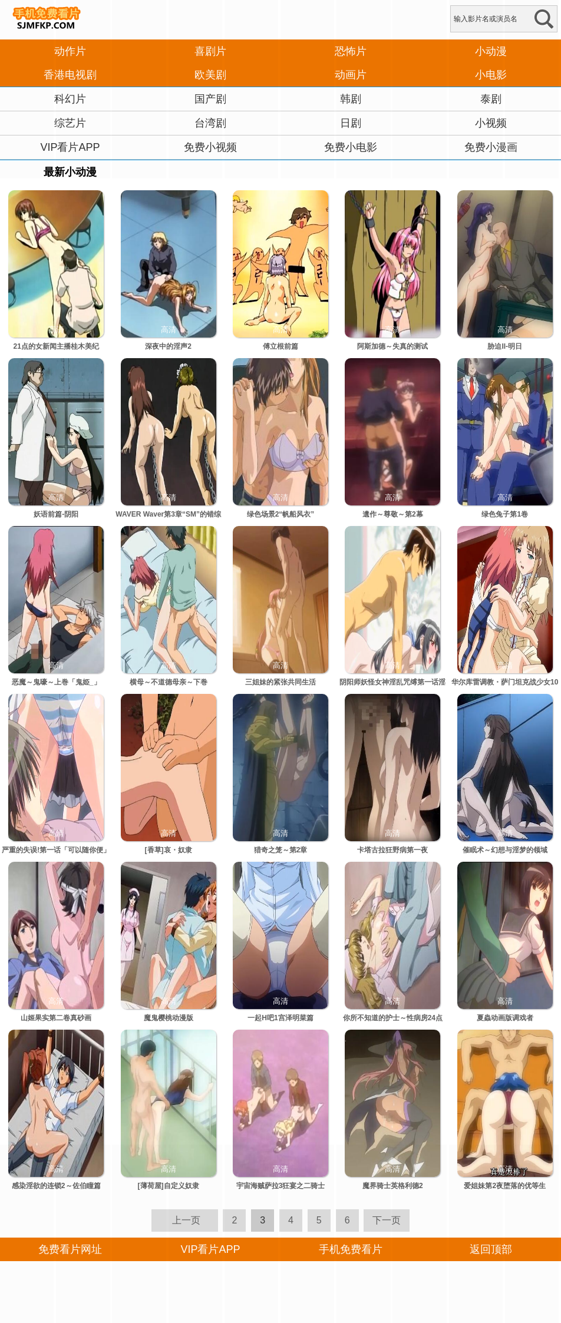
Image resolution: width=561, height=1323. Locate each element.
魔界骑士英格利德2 (392, 1186)
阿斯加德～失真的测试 (392, 346)
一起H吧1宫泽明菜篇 (280, 1018)
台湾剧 (210, 123)
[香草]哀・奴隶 (168, 850)
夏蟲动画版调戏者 (505, 1018)
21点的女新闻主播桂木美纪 (56, 346)
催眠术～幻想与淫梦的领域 (505, 850)
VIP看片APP (70, 147)
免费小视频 (210, 147)
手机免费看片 (350, 1249)
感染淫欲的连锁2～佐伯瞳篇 (56, 1186)
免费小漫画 (490, 147)
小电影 (491, 75)
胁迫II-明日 (504, 346)
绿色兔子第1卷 (504, 514)
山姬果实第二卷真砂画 (56, 1018)
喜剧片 (210, 51)
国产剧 (210, 99)
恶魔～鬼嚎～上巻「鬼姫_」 (56, 682)
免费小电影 (350, 147)
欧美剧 (210, 75)
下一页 (386, 1220)
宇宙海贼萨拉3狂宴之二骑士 (280, 1186)
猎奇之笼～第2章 (281, 850)
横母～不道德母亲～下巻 (168, 682)
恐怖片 (351, 51)
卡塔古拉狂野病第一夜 (392, 850)
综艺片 (70, 123)
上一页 (186, 1220)
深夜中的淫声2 (168, 346)
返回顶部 (491, 1249)
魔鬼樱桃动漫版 (168, 1018)
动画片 (351, 75)
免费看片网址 (70, 1249)
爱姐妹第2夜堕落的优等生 (505, 1186)
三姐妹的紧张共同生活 (280, 682)
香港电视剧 (70, 75)
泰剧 (490, 99)
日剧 (350, 123)
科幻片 (70, 99)
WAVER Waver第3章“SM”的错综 (168, 514)
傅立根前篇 (280, 346)
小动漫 (491, 51)
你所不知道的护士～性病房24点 (393, 1018)
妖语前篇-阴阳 (56, 514)
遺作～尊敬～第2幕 (392, 514)
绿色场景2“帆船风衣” (281, 514)
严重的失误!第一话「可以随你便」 (56, 850)
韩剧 (350, 99)
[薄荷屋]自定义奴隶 (168, 1186)
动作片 (70, 51)
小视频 (491, 123)
